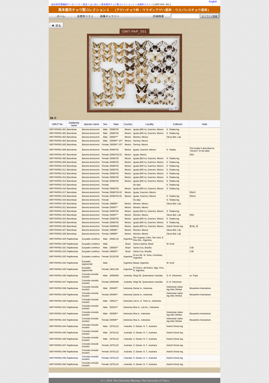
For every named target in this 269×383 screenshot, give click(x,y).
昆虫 (85, 4)
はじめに (94, 4)
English (213, 1)
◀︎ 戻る (56, 25)
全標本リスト (144, 4)
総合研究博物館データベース (65, 4)
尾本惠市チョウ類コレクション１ (118, 4)
